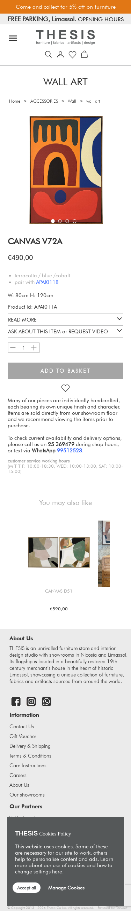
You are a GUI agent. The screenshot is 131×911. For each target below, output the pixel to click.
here (57, 872)
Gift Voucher (22, 736)
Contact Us (21, 726)
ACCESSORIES (44, 101)
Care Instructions (27, 765)
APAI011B (47, 282)
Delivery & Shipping (30, 746)
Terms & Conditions (30, 756)
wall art (93, 101)
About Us (19, 785)
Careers (18, 775)
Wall (72, 101)
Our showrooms (27, 795)
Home (14, 101)
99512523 (69, 450)
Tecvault (121, 908)
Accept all (26, 887)
